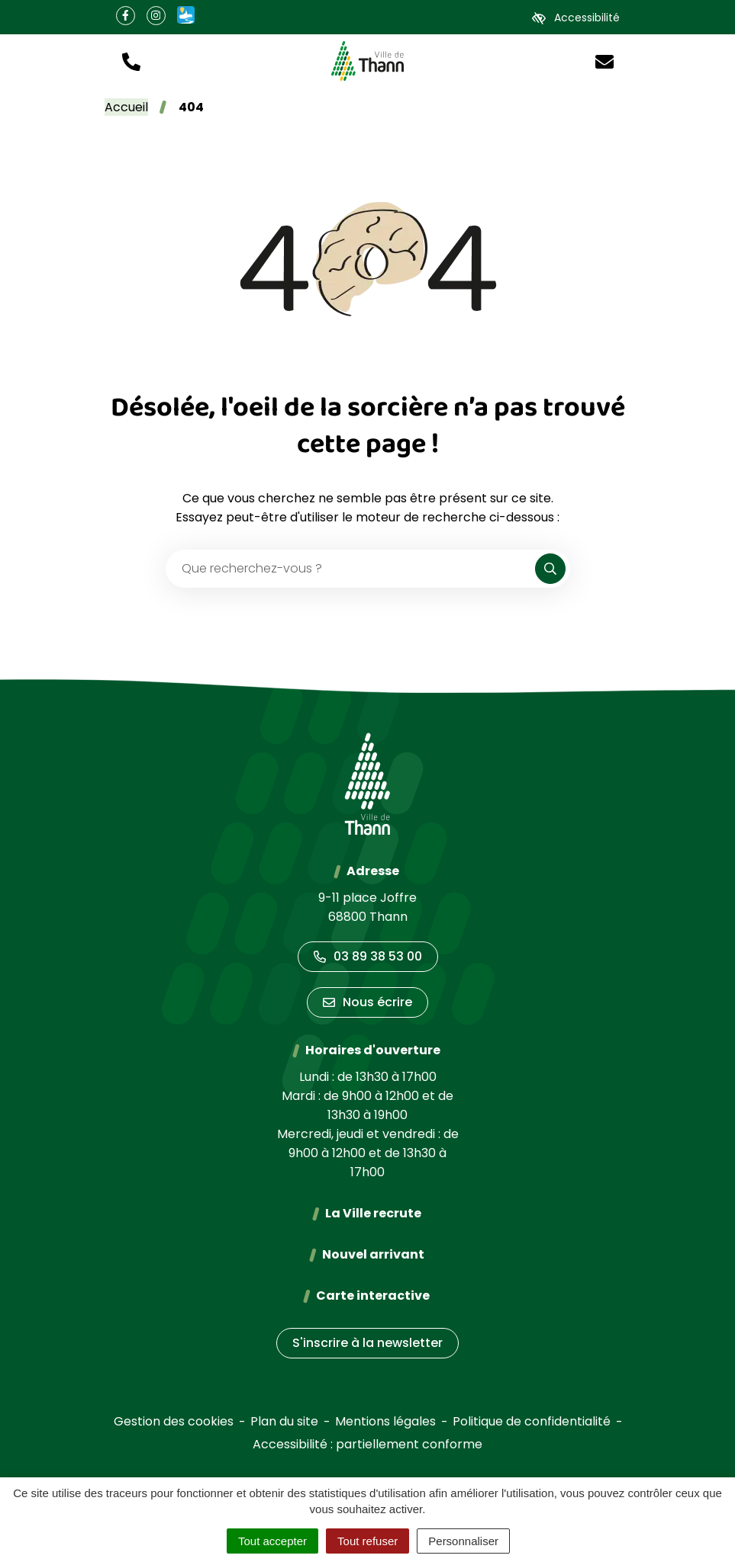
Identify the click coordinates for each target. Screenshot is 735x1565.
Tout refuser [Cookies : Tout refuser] (367, 1541)
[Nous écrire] (604, 60)
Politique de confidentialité (532, 1421)
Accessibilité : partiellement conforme (367, 1444)
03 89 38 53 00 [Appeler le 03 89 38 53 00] (368, 956)
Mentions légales (385, 1421)
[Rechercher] (550, 568)
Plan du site (284, 1421)
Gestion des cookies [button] (174, 1421)
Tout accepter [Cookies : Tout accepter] (272, 1541)
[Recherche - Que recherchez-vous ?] (351, 568)
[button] (131, 60)
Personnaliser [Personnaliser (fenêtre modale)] (463, 1541)
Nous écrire (367, 1002)
